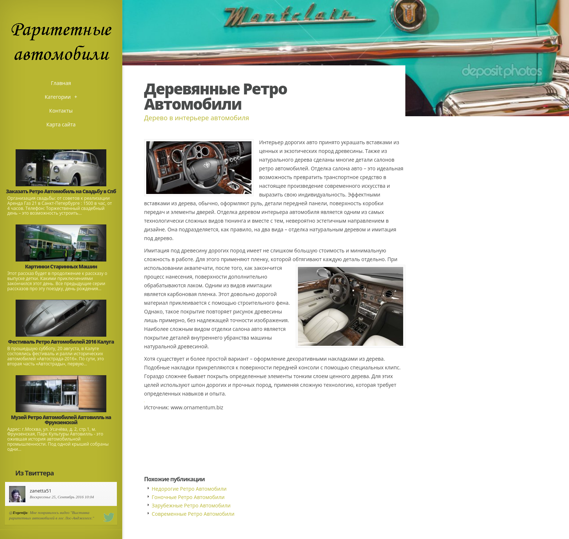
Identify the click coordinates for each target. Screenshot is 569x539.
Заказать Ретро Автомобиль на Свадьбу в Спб (61, 191)
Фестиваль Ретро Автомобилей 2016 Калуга (61, 341)
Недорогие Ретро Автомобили (189, 488)
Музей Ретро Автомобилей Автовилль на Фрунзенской (61, 420)
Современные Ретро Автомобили (193, 513)
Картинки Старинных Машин (61, 266)
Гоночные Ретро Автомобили (188, 497)
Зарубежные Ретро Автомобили (191, 505)
